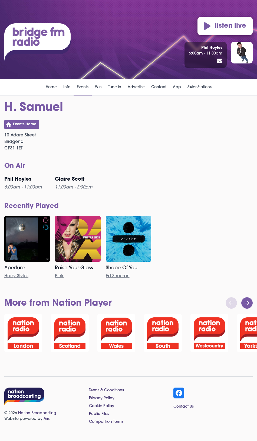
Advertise (136, 87)
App (177, 87)
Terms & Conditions (106, 390)
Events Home (24, 124)
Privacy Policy (101, 398)
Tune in (114, 87)
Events (82, 87)
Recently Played (31, 206)
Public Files (99, 414)
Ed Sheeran (118, 276)
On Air (14, 166)
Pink (59, 276)
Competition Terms (106, 422)
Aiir (46, 419)
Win (98, 87)
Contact (158, 87)
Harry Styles (16, 276)
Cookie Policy (101, 406)
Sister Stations (199, 87)
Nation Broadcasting (37, 413)
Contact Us (183, 407)
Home (51, 87)
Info (66, 87)
